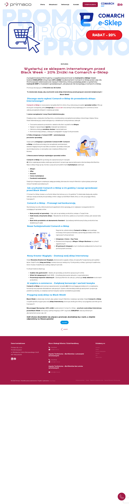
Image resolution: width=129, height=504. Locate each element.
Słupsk (98, 350)
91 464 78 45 (55, 349)
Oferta (42, 4)
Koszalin (98, 354)
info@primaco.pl (56, 351)
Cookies (76, 385)
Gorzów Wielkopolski (103, 352)
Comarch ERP (103, 4)
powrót (65, 330)
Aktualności (53, 4)
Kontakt (76, 4)
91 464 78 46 (55, 362)
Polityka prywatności (66, 385)
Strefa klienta (90, 4)
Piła (97, 356)
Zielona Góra (100, 358)
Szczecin (98, 348)
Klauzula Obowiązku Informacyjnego (109, 385)
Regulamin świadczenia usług (88, 385)
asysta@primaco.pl (57, 365)
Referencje (65, 4)
